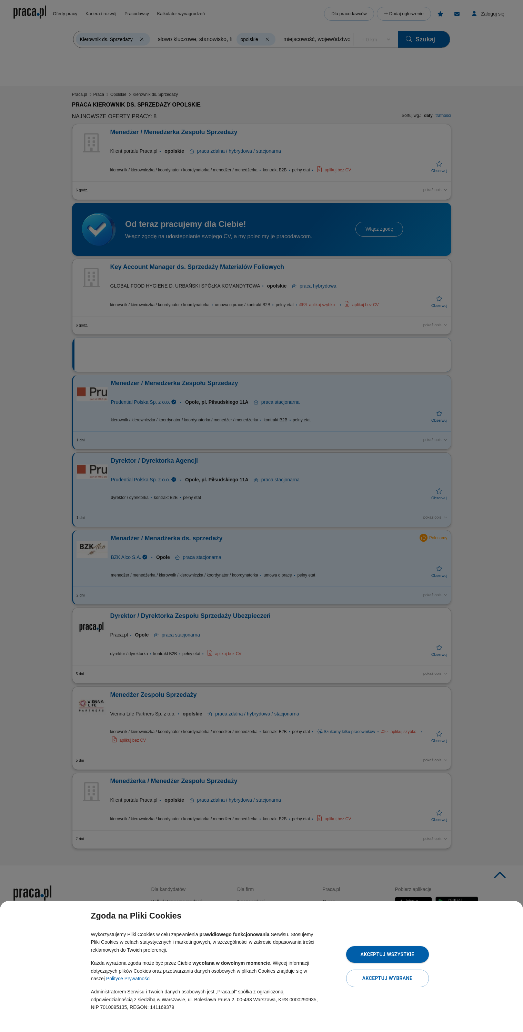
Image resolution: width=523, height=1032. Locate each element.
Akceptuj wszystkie (387, 954)
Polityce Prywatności (128, 978)
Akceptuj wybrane (387, 978)
